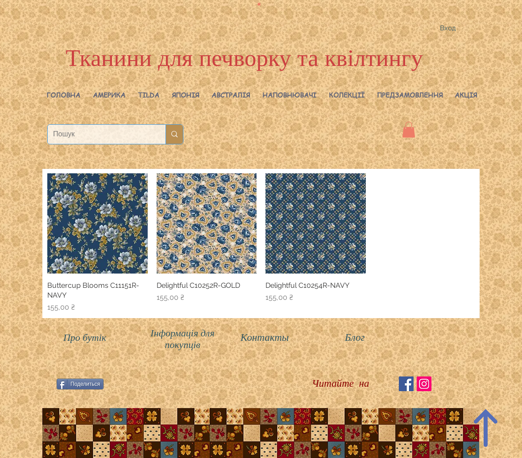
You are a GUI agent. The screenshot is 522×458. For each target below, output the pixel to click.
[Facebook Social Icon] (406, 383)
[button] (109, 95)
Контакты (264, 337)
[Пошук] (100, 134)
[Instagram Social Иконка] (424, 383)
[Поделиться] (80, 384)
